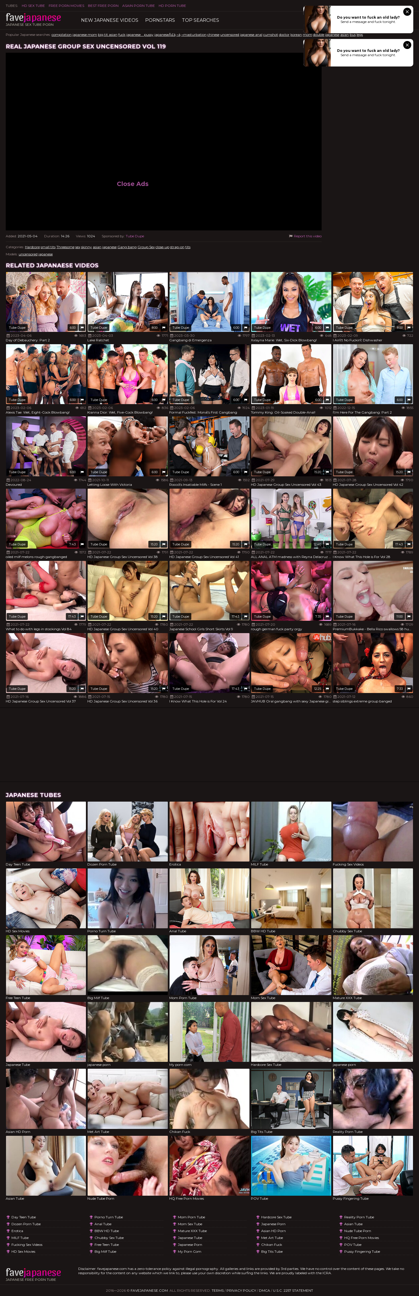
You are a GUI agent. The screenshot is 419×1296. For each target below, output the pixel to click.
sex (77, 247)
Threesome (65, 247)
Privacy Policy (241, 1290)
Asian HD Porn (273, 1231)
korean (296, 34)
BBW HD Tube (107, 1231)
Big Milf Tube (105, 1251)
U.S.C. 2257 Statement (293, 1290)
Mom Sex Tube (190, 1224)
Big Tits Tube (272, 1251)
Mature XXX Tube (192, 1231)
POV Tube (352, 1244)
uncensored (229, 34)
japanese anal (251, 34)
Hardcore (32, 247)
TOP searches (200, 20)
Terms (218, 1290)
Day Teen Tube (23, 1217)
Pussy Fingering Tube (362, 1251)
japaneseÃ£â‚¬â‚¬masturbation (180, 34)
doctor (284, 34)
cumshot (270, 34)
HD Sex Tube (33, 5)
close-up (162, 247)
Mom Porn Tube (191, 1217)
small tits (48, 247)
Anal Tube (103, 1224)
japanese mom (84, 34)
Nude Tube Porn (357, 1231)
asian (344, 34)
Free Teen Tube (107, 1244)
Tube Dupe (135, 236)
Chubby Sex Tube (109, 1238)
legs (360, 34)
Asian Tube (353, 1224)
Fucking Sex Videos (26, 1244)
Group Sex (146, 247)
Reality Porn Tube (359, 1217)
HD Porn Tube (172, 5)
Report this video (305, 236)
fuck (121, 34)
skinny (86, 247)
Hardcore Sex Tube (276, 1217)
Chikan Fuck (271, 1244)
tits (187, 247)
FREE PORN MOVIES (66, 5)
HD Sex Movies (23, 1251)
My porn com (189, 1251)
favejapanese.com (149, 1290)
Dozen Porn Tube (26, 1224)
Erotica (17, 1231)
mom (307, 34)
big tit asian (107, 34)
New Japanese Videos (109, 20)
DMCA (264, 1290)
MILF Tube (20, 1238)
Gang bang (127, 247)
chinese (213, 34)
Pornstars (160, 20)
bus (353, 34)
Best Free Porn (103, 5)
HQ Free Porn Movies (361, 1238)
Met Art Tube (272, 1238)
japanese (332, 34)
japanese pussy (140, 34)
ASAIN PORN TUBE (138, 5)
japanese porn (190, 1244)
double (318, 34)
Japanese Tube (190, 1238)
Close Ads (133, 183)
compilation (62, 34)
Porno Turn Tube (109, 1217)
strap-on (177, 247)
